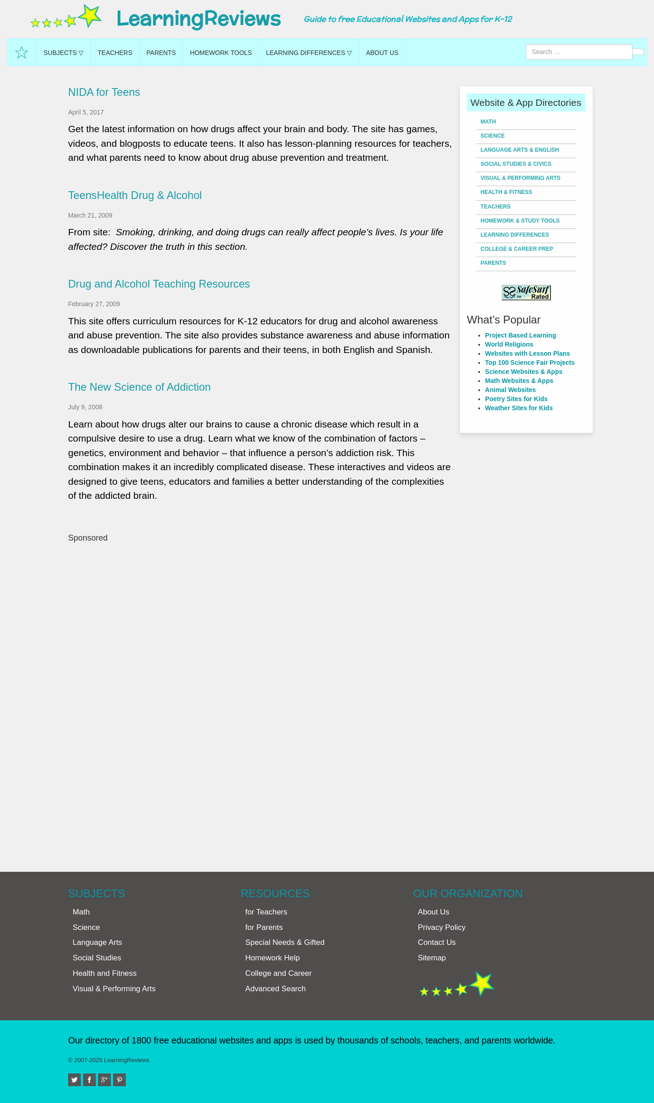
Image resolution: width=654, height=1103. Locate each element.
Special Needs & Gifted (285, 942)
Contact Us (437, 942)
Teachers (115, 52)
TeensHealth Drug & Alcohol (135, 195)
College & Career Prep (517, 249)
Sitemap (432, 958)
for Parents (264, 927)
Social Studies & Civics (516, 164)
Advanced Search (275, 988)
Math (488, 122)
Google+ (110, 1077)
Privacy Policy (442, 927)
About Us (382, 52)
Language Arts (97, 942)
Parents (161, 52)
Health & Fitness (506, 192)
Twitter (80, 1077)
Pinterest (125, 1077)
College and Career (278, 973)
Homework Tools (221, 52)
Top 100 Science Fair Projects (530, 362)
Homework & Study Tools (520, 221)
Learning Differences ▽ (309, 52)
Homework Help (272, 958)
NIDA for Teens (104, 92)
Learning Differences (515, 235)
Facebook (95, 1077)
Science (493, 136)
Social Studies (97, 958)
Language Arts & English (520, 150)
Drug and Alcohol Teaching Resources (159, 284)
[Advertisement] (260, 702)
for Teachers (266, 912)
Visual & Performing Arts (520, 178)
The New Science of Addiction (139, 387)
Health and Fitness (105, 973)
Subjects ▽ (64, 52)
